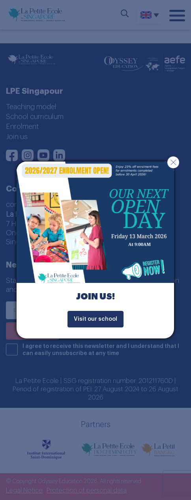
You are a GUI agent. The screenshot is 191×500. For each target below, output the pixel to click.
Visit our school (95, 319)
